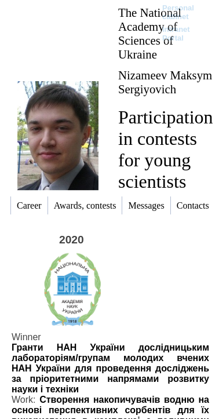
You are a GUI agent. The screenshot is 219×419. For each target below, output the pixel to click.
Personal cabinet (178, 12)
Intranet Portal (176, 33)
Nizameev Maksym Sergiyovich (165, 82)
